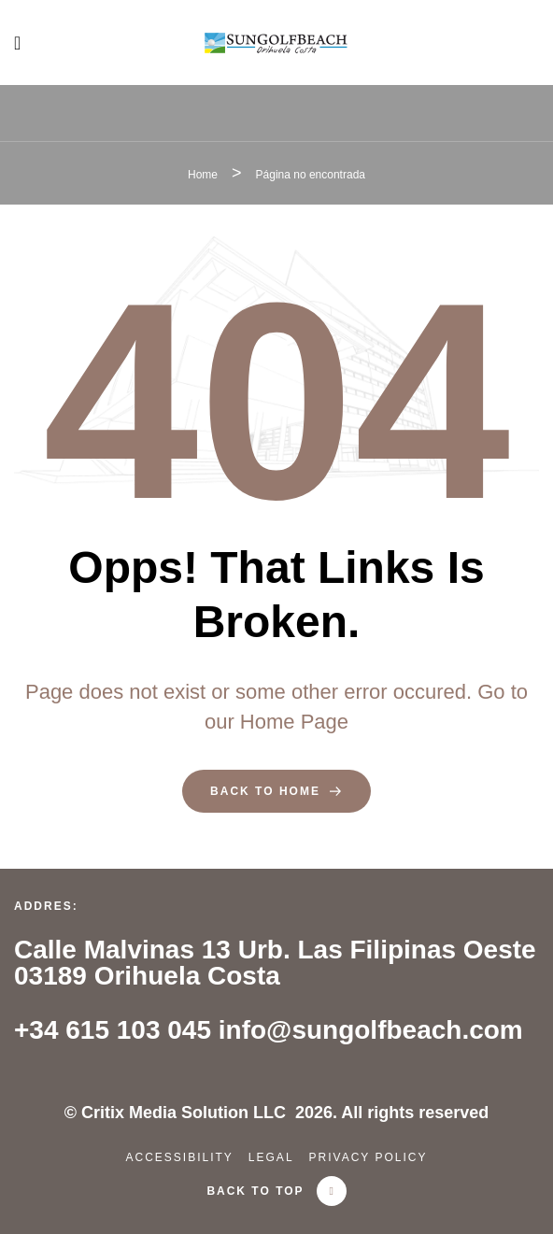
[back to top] (332, 1191)
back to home (276, 791)
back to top (255, 1191)
